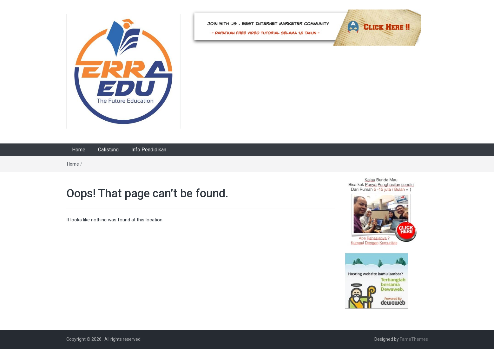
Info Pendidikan (148, 150)
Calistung (108, 150)
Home (78, 150)
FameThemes (414, 339)
